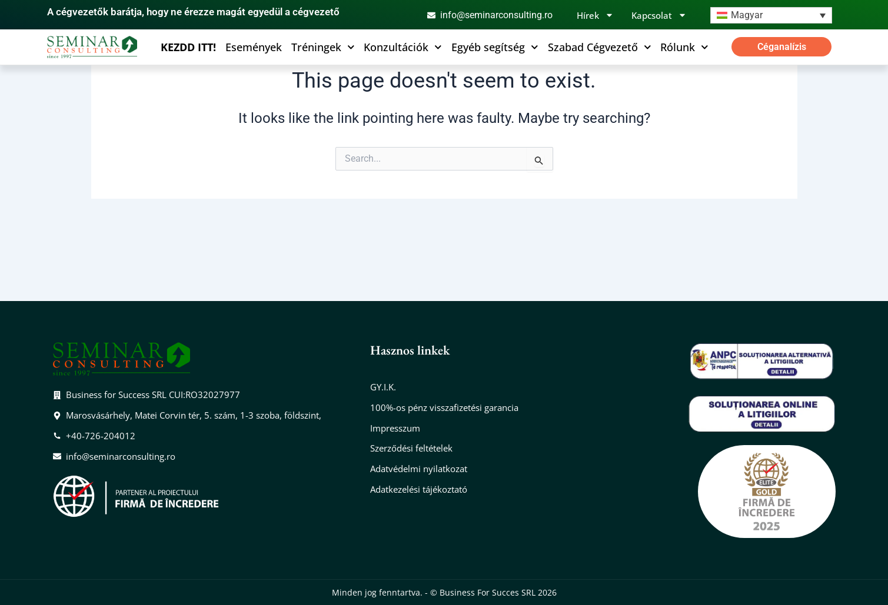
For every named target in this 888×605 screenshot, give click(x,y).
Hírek (595, 15)
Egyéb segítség (494, 47)
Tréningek (323, 47)
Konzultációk (403, 47)
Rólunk (684, 47)
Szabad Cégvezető (599, 47)
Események (253, 47)
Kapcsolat (659, 15)
